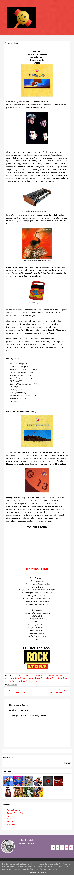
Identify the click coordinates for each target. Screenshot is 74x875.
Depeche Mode (24, 675)
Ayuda (9, 819)
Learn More (33, 873)
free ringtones (49, 675)
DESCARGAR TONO (37, 569)
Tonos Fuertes (13, 810)
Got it (44, 873)
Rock (17, 678)
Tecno (37, 678)
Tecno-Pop (46, 678)
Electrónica (37, 675)
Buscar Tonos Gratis (16, 813)
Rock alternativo (27, 678)
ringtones (9, 678)
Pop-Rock (60, 675)
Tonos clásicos (18, 681)
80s (15, 675)
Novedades (12, 824)
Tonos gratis (31, 681)
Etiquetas (11, 821)
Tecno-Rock (57, 678)
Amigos (10, 816)
